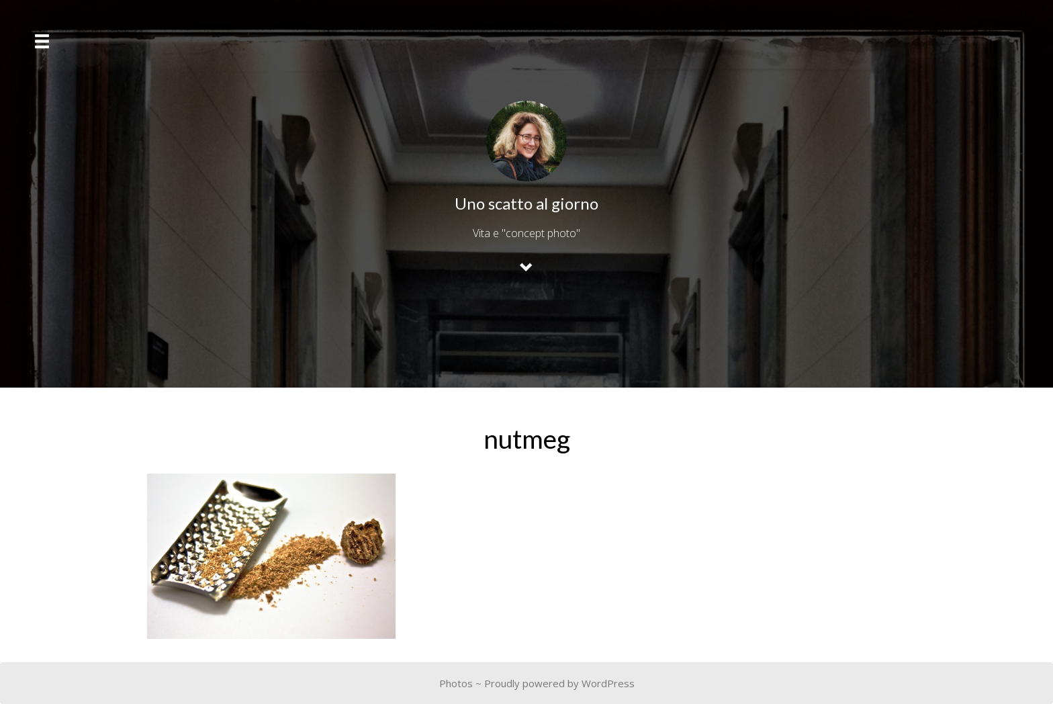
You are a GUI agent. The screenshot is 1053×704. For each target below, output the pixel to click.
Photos (456, 683)
